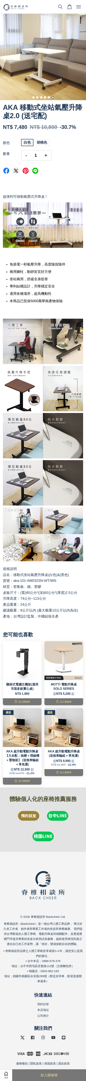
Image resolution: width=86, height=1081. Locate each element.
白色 (27, 142)
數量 (6, 154)
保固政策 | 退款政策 (57, 1063)
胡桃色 (42, 142)
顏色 (6, 143)
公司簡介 (43, 1015)
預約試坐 (43, 1004)
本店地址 (43, 1010)
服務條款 (22, 1063)
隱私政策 (36, 1063)
